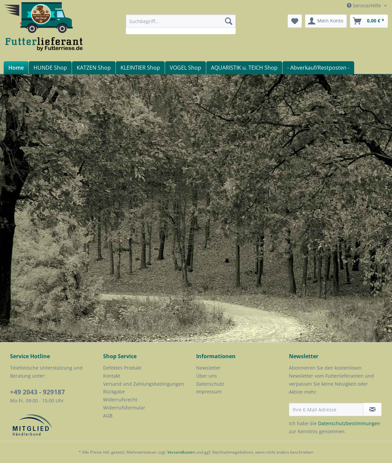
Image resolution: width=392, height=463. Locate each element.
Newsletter (208, 368)
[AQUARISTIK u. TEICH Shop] (244, 67)
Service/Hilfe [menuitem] (364, 5)
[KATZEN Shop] (93, 67)
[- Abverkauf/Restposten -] (318, 67)
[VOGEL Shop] (185, 67)
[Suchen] (229, 21)
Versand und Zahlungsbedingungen (143, 384)
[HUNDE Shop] (50, 67)
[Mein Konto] (326, 21)
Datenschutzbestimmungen (349, 423)
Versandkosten (181, 452)
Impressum (209, 391)
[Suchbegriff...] (181, 21)
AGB (107, 415)
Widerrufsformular (124, 407)
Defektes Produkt (122, 368)
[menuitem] (181, 24)
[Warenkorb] (369, 21)
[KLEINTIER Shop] (140, 67)
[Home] (15, 67)
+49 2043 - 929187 (37, 392)
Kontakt (111, 376)
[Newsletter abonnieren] (372, 409)
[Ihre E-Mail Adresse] (326, 409)
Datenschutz (210, 384)
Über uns (206, 376)
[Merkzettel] (295, 21)
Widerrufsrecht (120, 399)
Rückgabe (114, 391)
